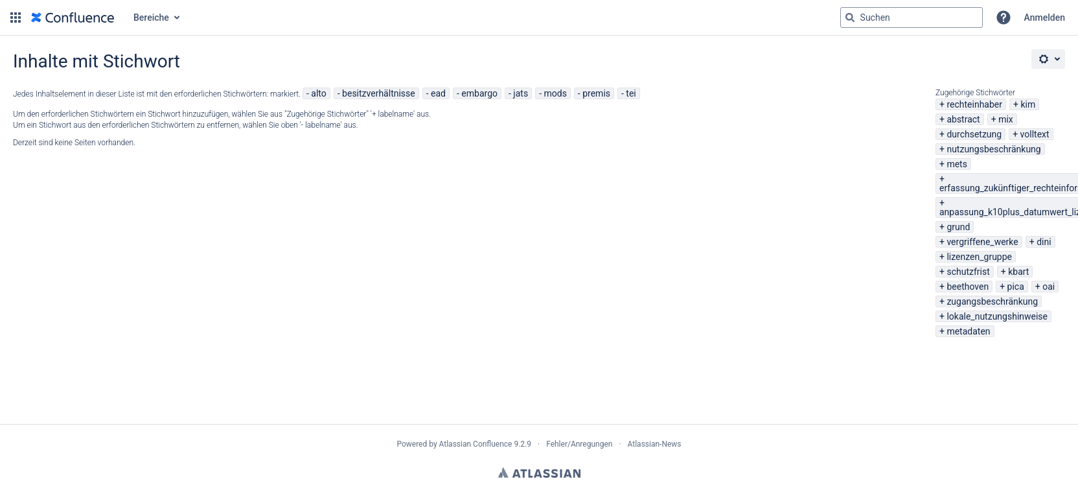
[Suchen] (850, 17)
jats (520, 93)
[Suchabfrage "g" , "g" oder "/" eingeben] (911, 17)
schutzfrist (967, 271)
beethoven (967, 286)
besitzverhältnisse (378, 93)
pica (1015, 286)
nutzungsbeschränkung (993, 149)
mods (555, 93)
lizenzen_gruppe (979, 257)
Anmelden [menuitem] (1044, 17)
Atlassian (539, 472)
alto (318, 93)
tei (631, 93)
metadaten (968, 331)
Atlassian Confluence (475, 444)
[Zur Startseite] (72, 17)
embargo (479, 93)
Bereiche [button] (151, 17)
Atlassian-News (655, 444)
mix (1005, 119)
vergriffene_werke (982, 242)
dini (1044, 242)
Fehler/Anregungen (579, 444)
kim (1027, 104)
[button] (15, 17)
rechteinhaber (974, 104)
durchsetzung (974, 134)
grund (958, 227)
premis (596, 93)
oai (1048, 286)
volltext (1034, 134)
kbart (1018, 271)
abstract (963, 119)
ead (438, 93)
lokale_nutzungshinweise (997, 316)
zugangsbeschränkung (992, 301)
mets (956, 164)
